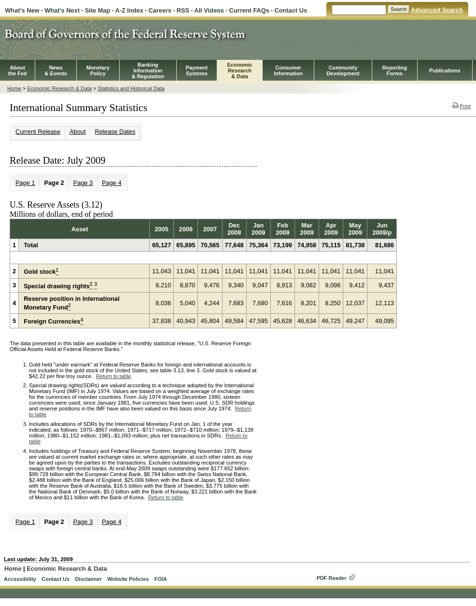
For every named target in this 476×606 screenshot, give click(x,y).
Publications (445, 70)
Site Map (98, 10)
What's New (22, 10)
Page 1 (25, 182)
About (77, 131)
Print (461, 106)
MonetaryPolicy (98, 70)
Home (14, 88)
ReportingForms (394, 70)
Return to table (113, 376)
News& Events (55, 70)
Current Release (37, 131)
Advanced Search (436, 10)
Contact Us (290, 10)
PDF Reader (332, 578)
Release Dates (115, 131)
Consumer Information (288, 70)
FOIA (160, 579)
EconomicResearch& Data (239, 70)
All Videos (209, 10)
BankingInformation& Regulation (148, 70)
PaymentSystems (197, 70)
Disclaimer (88, 579)
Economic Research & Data (59, 88)
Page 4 (112, 182)
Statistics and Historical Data (131, 88)
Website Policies (128, 579)
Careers (159, 10)
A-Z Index (129, 10)
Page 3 (83, 182)
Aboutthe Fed (17, 70)
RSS (183, 10)
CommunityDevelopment (342, 70)
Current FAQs (249, 10)
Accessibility (20, 579)
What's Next (62, 10)
